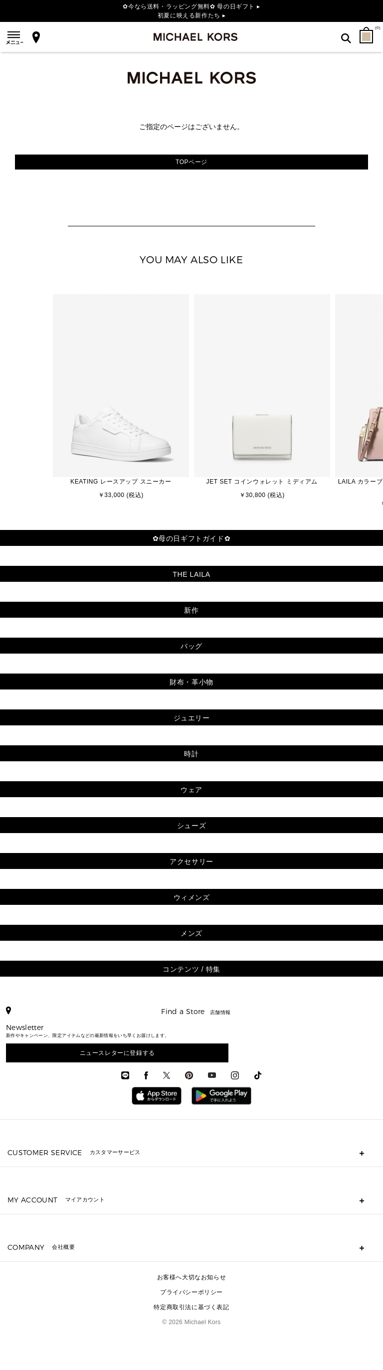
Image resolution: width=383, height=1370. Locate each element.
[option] (121, 397)
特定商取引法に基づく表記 (191, 1307)
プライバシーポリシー (191, 1292)
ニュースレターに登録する (117, 1052)
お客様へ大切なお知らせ (191, 1277)
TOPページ (191, 162)
